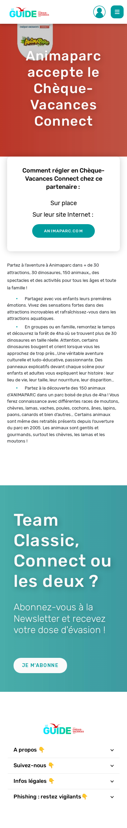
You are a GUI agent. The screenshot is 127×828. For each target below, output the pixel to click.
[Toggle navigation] (112, 749)
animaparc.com (63, 231)
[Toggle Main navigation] (117, 11)
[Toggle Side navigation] (99, 11)
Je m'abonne (40, 665)
